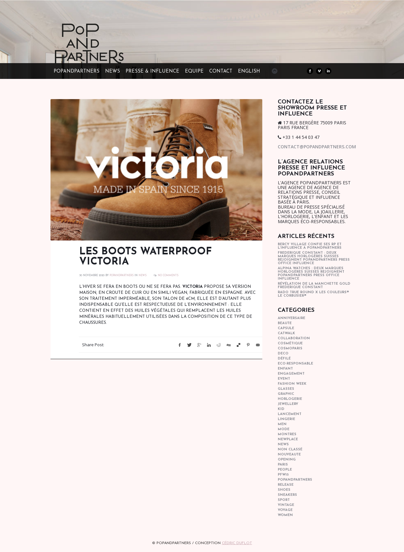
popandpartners (295, 480)
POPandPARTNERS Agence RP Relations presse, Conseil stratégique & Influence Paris (101, 53)
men (282, 424)
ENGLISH (249, 71)
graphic (286, 394)
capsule (286, 328)
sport (284, 500)
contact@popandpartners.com (317, 147)
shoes (284, 490)
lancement (289, 414)
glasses (286, 389)
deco (283, 353)
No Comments (168, 275)
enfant (285, 369)
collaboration (294, 338)
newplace (288, 439)
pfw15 (283, 475)
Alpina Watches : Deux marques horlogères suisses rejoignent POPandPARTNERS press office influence (311, 274)
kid (281, 409)
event (284, 379)
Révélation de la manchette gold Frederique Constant (314, 285)
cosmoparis (290, 348)
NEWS (112, 71)
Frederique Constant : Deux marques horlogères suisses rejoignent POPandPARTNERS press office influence (314, 258)
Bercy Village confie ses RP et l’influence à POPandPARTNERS (310, 246)
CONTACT (220, 71)
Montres (287, 434)
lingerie (286, 419)
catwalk (286, 333)
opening (287, 459)
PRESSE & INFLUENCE (152, 71)
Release (286, 485)
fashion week (292, 384)
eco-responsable (295, 363)
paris (283, 464)
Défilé (284, 358)
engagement (291, 374)
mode (283, 429)
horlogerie (290, 399)
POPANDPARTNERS (122, 275)
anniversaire (291, 318)
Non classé (290, 449)
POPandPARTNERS (76, 71)
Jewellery (288, 404)
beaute (285, 323)
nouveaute (289, 454)
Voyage (285, 510)
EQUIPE (194, 71)
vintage (286, 505)
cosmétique (290, 343)
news (142, 275)
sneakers (287, 495)
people (285, 470)
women (285, 515)
